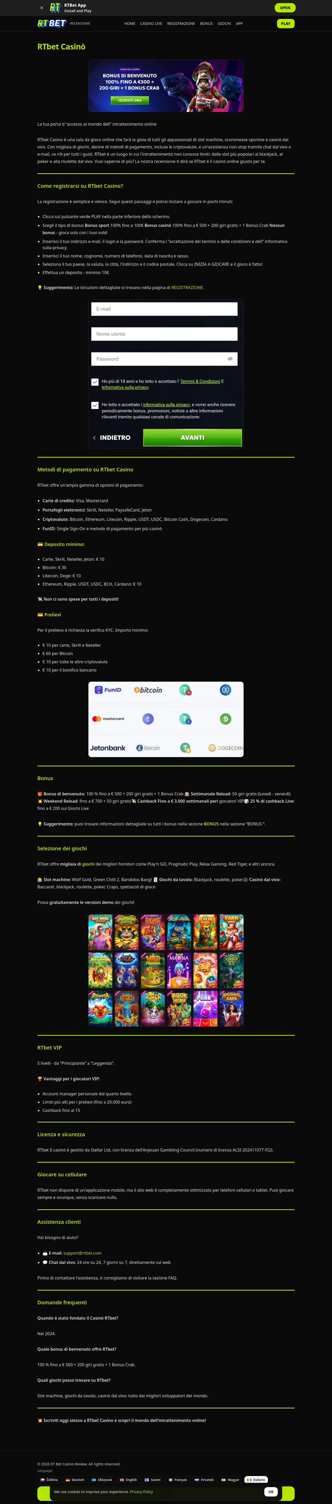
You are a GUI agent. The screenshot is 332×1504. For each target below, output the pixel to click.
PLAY (285, 23)
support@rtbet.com (81, 1253)
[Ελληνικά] (102, 1480)
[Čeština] (49, 1480)
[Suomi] (152, 1480)
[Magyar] (230, 1480)
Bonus (206, 23)
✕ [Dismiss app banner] (41, 8)
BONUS (211, 824)
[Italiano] (256, 1480)
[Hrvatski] (204, 1480)
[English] (128, 1480)
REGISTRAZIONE (186, 287)
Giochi (224, 23)
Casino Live (151, 23)
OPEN (285, 7)
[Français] (177, 1480)
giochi (87, 864)
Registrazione (181, 23)
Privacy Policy (141, 1491)
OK (271, 1491)
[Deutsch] (75, 1480)
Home (130, 23)
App (239, 23)
